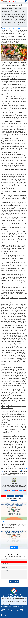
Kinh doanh (10, 496)
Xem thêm (14, 604)
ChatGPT (3, 28)
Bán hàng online (19, 496)
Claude (17, 28)
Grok (8, 28)
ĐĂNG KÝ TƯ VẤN (14, 581)
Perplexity (12, 28)
